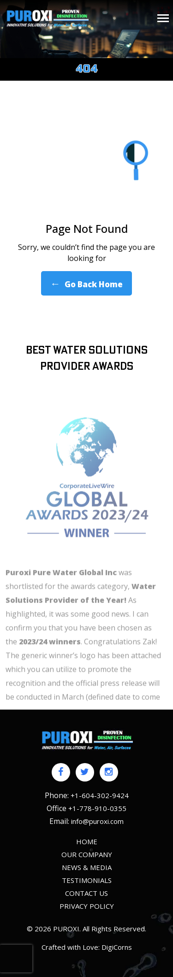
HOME (86, 841)
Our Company (86, 854)
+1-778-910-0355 (97, 808)
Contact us (86, 893)
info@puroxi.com (97, 821)
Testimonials (87, 880)
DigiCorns (116, 947)
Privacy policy (87, 906)
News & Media (87, 867)
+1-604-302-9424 (100, 795)
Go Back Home (86, 283)
